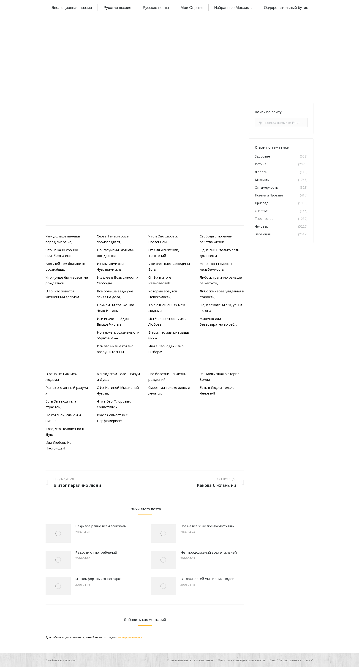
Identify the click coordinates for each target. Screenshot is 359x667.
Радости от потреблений (96, 552)
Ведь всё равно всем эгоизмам (100, 526)
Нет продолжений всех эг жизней (208, 552)
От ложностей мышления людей (207, 578)
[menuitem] (71, 7)
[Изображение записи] (58, 533)
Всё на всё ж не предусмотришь (207, 526)
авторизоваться (130, 637)
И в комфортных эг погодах (98, 578)
